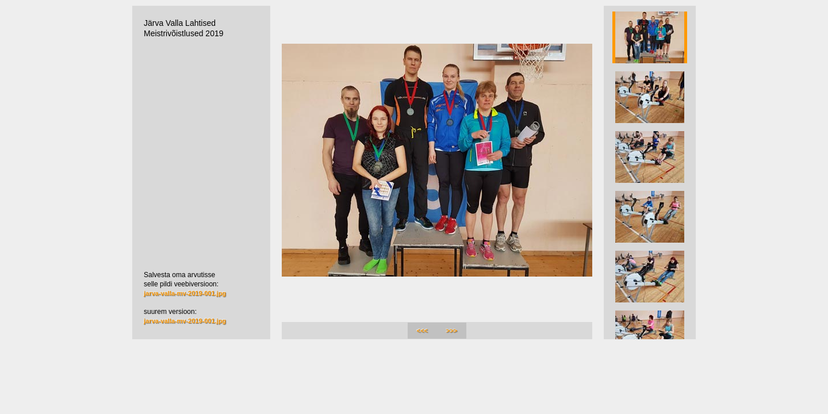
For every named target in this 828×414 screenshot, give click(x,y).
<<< (422, 330)
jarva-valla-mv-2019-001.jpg (185, 293)
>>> (451, 330)
